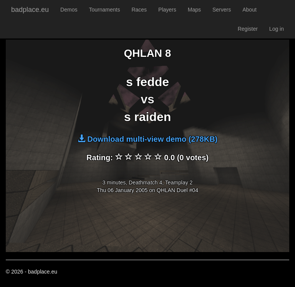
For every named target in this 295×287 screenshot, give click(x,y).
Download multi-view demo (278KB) (147, 139)
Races (139, 10)
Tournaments (104, 10)
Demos (68, 10)
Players (167, 10)
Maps (194, 10)
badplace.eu (30, 9)
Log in (276, 29)
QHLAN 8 (147, 53)
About (249, 10)
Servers (221, 10)
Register (248, 29)
